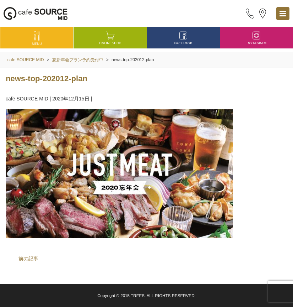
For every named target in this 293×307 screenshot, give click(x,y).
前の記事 (28, 258)
